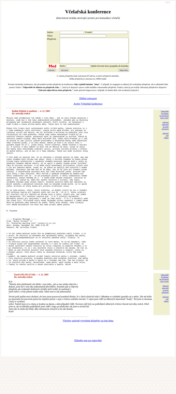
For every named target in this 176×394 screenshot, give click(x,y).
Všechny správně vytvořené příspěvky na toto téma (88, 355)
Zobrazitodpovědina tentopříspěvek (165, 130)
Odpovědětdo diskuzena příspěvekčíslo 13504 (164, 313)
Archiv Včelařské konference (88, 108)
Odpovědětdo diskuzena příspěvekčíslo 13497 (164, 119)
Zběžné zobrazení (88, 103)
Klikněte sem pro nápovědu (88, 375)
